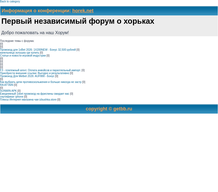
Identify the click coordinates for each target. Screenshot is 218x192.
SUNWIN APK (8, 90)
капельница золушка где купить (19, 52)
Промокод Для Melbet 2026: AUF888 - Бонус (27, 76)
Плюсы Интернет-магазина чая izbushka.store (28, 99)
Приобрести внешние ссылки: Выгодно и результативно (34, 73)
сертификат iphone (11, 96)
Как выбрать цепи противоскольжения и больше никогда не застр (40, 82)
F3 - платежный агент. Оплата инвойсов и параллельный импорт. (40, 70)
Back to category (10, 1)
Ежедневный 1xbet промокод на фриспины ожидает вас (34, 93)
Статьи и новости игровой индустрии (23, 55)
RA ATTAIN (6, 84)
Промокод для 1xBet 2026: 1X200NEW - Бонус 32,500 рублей (38, 49)
